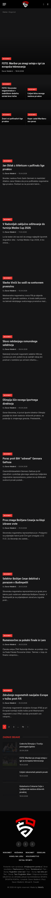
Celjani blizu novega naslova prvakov (36, 95)
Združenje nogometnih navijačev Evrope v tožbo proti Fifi (25, 697)
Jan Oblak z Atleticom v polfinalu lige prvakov (23, 167)
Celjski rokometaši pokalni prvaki (34, 772)
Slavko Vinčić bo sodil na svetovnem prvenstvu (23, 284)
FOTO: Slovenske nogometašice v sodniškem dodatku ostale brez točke (10, 92)
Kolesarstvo (32, 856)
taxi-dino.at (42, 872)
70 (23, 727)
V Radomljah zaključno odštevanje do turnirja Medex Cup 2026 (24, 226)
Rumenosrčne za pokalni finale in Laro (24, 640)
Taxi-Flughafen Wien (23, 874)
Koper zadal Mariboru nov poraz (37, 120)
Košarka (18, 853)
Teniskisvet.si (36, 869)
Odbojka (41, 853)
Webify (41, 887)
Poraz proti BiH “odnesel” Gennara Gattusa (22, 460)
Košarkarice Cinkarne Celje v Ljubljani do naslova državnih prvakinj (32, 789)
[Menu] (4, 4)
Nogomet (7, 853)
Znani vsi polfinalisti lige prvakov (12, 120)
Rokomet (30, 853)
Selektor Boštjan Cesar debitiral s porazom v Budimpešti (21, 580)
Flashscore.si (18, 869)
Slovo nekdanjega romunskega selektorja (20, 343)
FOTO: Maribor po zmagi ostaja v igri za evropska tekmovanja (23, 65)
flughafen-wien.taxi (17, 872)
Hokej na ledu (16, 856)
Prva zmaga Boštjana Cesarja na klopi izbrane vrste (24, 522)
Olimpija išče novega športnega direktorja (20, 402)
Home (5, 12)
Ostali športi (25, 860)
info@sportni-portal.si (33, 867)
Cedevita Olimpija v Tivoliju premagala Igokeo (31, 745)
